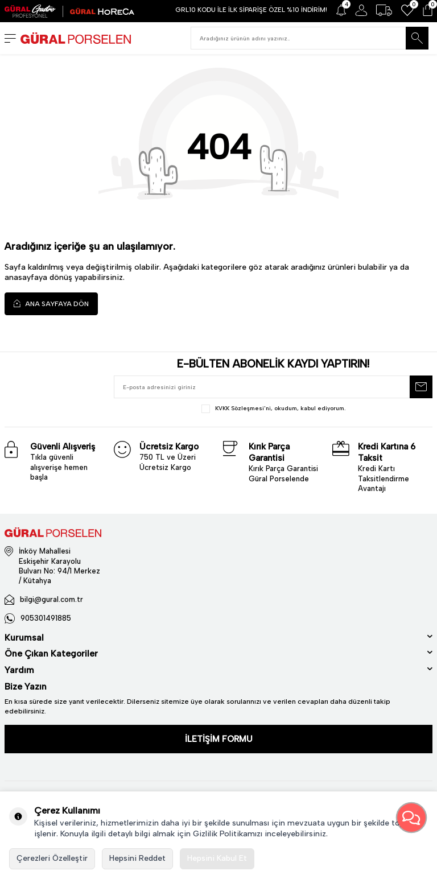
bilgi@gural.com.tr (51, 599)
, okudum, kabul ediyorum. (273, 409)
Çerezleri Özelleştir (52, 858)
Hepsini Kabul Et (217, 858)
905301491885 (45, 618)
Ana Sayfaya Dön (51, 303)
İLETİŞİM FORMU (219, 739)
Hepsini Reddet (137, 858)
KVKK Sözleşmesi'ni (243, 408)
